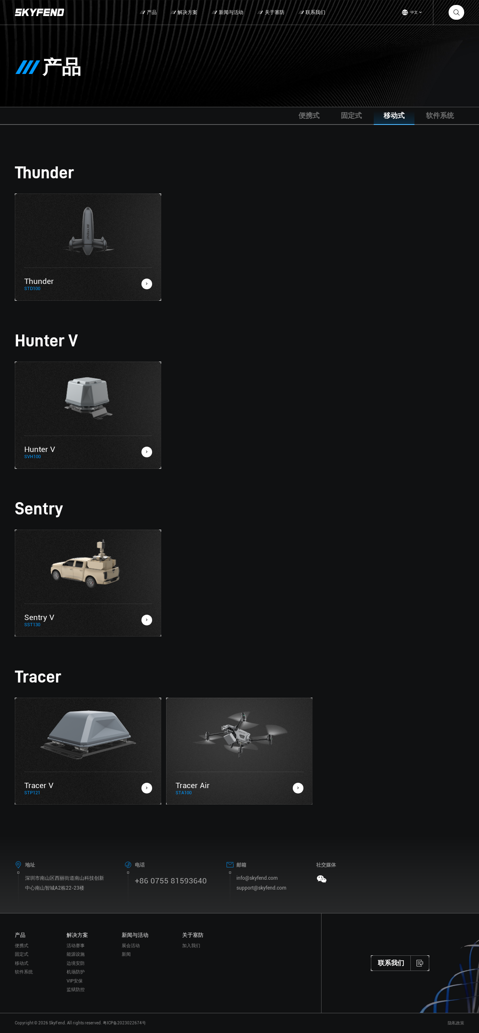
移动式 (394, 115)
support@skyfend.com (261, 903)
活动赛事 (76, 961)
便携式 (309, 115)
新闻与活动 (228, 12)
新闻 (126, 970)
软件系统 (440, 115)
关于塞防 (271, 12)
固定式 (351, 115)
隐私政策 (456, 1023)
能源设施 (76, 970)
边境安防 (76, 979)
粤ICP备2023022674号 (124, 1023)
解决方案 (184, 12)
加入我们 (191, 961)
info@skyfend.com (257, 894)
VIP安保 (75, 996)
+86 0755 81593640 (171, 896)
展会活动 (131, 961)
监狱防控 (76, 1005)
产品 (149, 12)
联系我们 (312, 12)
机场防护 (76, 988)
